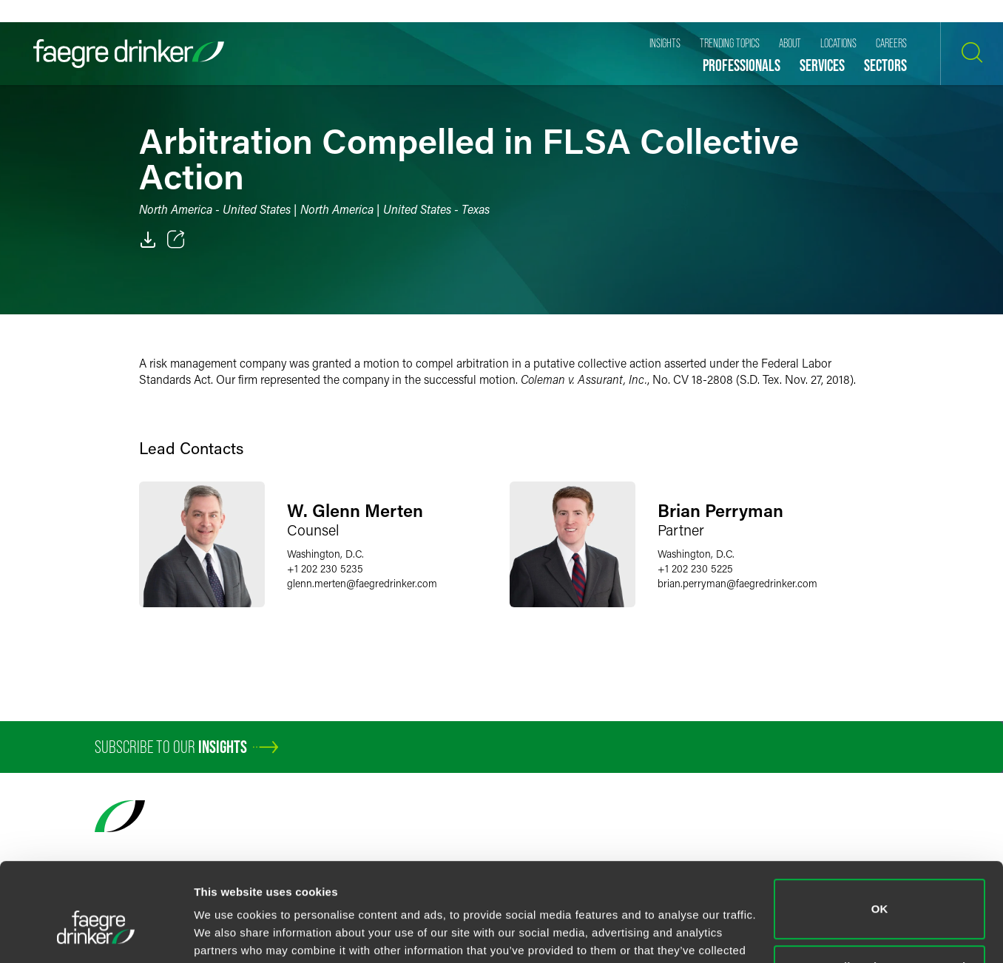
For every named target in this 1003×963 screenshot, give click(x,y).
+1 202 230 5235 (325, 568)
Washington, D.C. (325, 554)
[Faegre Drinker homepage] (128, 53)
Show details (228, 933)
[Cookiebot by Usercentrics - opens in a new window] (96, 934)
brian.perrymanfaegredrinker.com (737, 583)
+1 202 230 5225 (695, 568)
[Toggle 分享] (176, 239)
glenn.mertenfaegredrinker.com (362, 583)
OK (879, 834)
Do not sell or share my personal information (880, 900)
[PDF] (148, 239)
